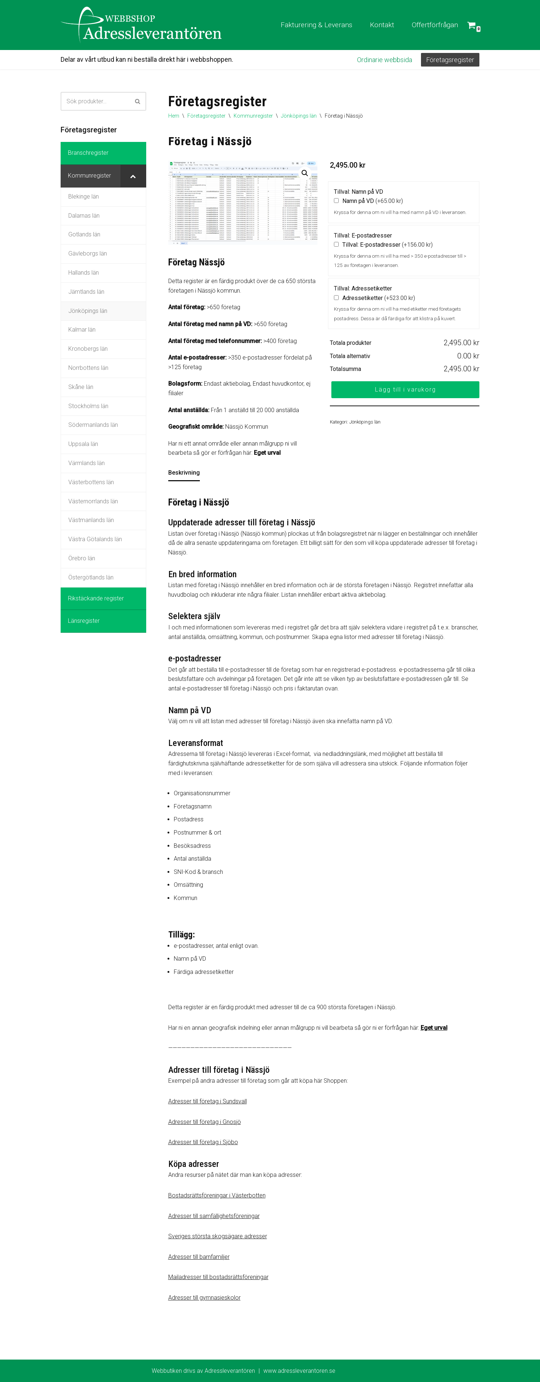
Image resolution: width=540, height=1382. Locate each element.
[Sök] (95, 101)
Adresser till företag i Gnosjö (204, 1121)
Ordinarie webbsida (384, 60)
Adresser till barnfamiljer (199, 1256)
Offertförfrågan (435, 25)
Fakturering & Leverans (316, 25)
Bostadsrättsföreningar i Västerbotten (217, 1195)
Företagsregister (450, 60)
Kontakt (382, 25)
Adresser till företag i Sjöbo (203, 1142)
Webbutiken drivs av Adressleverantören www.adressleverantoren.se (243, 1371)
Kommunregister (253, 116)
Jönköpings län (299, 116)
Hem (173, 116)
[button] (305, 173)
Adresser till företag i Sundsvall (207, 1101)
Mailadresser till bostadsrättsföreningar (218, 1277)
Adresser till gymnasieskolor (204, 1297)
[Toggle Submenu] (133, 176)
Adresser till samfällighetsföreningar (214, 1216)
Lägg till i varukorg (405, 389)
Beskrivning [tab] (184, 472)
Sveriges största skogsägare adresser (217, 1236)
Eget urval (267, 452)
